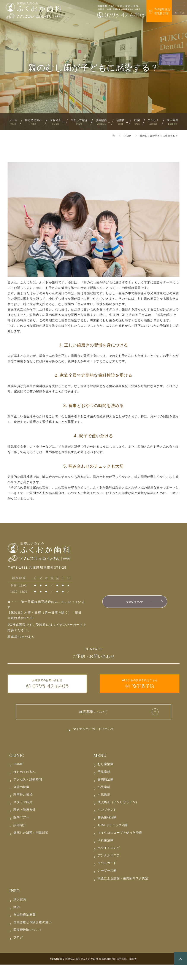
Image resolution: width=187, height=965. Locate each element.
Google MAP (135, 601)
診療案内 (101, 122)
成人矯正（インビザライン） (118, 802)
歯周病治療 (105, 779)
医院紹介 (55, 122)
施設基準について (93, 711)
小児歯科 (104, 787)
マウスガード (107, 863)
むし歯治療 (105, 764)
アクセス (153, 122)
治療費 (120, 122)
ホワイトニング (109, 848)
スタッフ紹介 (79, 122)
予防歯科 (104, 772)
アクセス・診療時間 (27, 779)
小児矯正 (104, 795)
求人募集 (172, 122)
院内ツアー (21, 817)
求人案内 (19, 899)
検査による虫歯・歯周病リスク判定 (123, 878)
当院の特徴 (21, 787)
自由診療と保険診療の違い (32, 922)
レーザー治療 (107, 871)
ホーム (13, 122)
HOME (18, 764)
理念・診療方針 (24, 810)
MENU (100, 755)
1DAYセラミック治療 (113, 825)
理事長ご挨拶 (22, 795)
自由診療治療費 (24, 915)
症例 (137, 122)
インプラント (107, 810)
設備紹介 (19, 825)
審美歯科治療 (107, 817)
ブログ (18, 937)
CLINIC (16, 755)
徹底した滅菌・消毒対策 (30, 833)
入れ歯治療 (105, 840)
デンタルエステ (109, 855)
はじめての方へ (24, 772)
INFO (14, 891)
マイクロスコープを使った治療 (120, 833)
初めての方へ (33, 122)
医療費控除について (27, 930)
